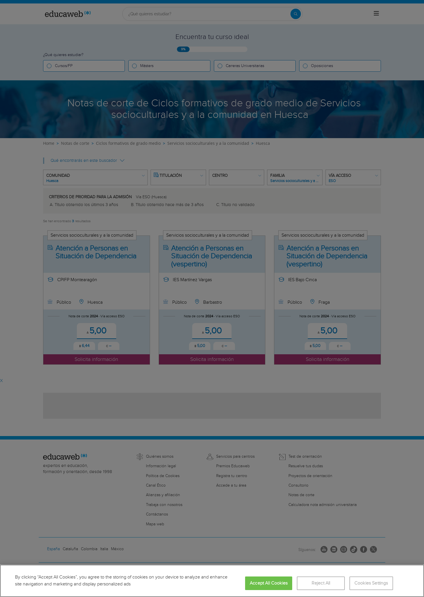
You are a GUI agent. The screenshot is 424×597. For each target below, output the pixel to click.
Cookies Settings (371, 583)
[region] (212, 581)
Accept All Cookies (269, 583)
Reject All (321, 583)
